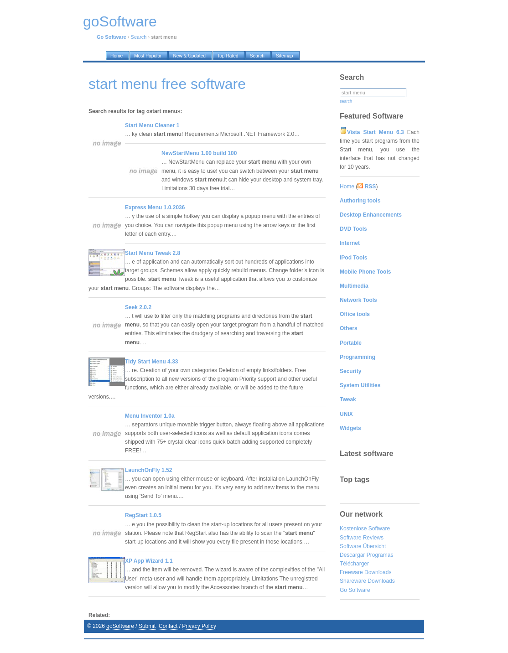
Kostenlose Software (365, 528)
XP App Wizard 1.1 (149, 561)
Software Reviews (362, 537)
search (346, 101)
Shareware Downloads (367, 581)
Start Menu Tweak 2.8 (152, 253)
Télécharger (354, 563)
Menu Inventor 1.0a (150, 416)
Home (347, 186)
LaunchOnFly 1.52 (148, 470)
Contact (168, 626)
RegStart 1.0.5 (143, 515)
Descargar (352, 555)
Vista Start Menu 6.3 (375, 132)
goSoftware (120, 626)
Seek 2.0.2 (138, 307)
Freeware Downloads (365, 572)
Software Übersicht (363, 546)
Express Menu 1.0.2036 (155, 207)
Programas (380, 555)
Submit (147, 626)
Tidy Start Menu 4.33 (151, 361)
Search (139, 37)
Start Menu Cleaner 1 (152, 125)
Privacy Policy (199, 626)
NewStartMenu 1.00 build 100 (199, 153)
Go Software (355, 590)
